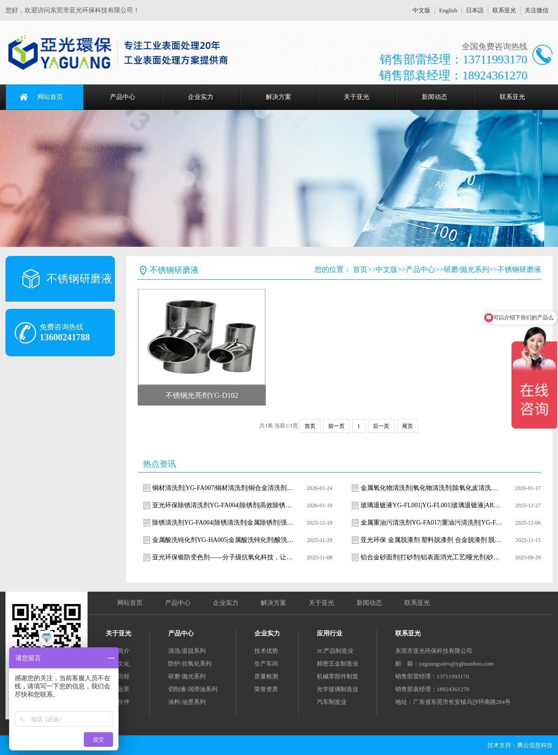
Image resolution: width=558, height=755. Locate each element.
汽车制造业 (331, 701)
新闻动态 (434, 97)
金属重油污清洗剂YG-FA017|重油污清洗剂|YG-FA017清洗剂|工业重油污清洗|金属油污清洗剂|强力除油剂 (431, 522)
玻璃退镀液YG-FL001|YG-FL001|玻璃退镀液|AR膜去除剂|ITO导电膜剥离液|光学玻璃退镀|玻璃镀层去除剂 (431, 505)
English (448, 10)
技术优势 (266, 650)
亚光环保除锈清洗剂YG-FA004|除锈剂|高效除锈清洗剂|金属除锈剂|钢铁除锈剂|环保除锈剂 (223, 505)
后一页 (381, 426)
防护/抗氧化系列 (190, 663)
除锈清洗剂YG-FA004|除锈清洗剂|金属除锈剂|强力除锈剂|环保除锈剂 (223, 522)
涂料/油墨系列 (187, 701)
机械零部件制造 (337, 676)
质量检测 (266, 676)
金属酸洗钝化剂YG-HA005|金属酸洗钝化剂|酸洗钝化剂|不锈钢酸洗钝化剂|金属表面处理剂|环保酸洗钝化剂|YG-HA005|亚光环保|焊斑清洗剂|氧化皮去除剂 (223, 539)
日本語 (475, 10)
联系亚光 (504, 10)
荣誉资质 (266, 689)
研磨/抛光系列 (466, 269)
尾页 (407, 426)
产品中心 (122, 97)
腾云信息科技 (535, 745)
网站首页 (50, 97)
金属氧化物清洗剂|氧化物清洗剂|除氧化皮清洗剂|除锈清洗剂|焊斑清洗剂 (431, 487)
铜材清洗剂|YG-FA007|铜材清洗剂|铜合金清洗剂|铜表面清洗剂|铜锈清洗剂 (223, 487)
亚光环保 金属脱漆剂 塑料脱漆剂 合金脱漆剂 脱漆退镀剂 (431, 539)
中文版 (421, 10)
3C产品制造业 (335, 650)
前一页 (336, 426)
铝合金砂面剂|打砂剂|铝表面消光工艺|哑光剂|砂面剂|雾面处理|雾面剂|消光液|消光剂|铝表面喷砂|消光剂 (431, 557)
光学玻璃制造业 (337, 689)
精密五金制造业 (337, 663)
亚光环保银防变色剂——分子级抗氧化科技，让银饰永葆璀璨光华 (223, 557)
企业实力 (200, 97)
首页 (360, 269)
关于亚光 (356, 97)
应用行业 (329, 633)
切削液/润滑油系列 (192, 689)
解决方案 (278, 97)
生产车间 (266, 663)
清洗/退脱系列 (187, 650)
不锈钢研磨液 (519, 269)
